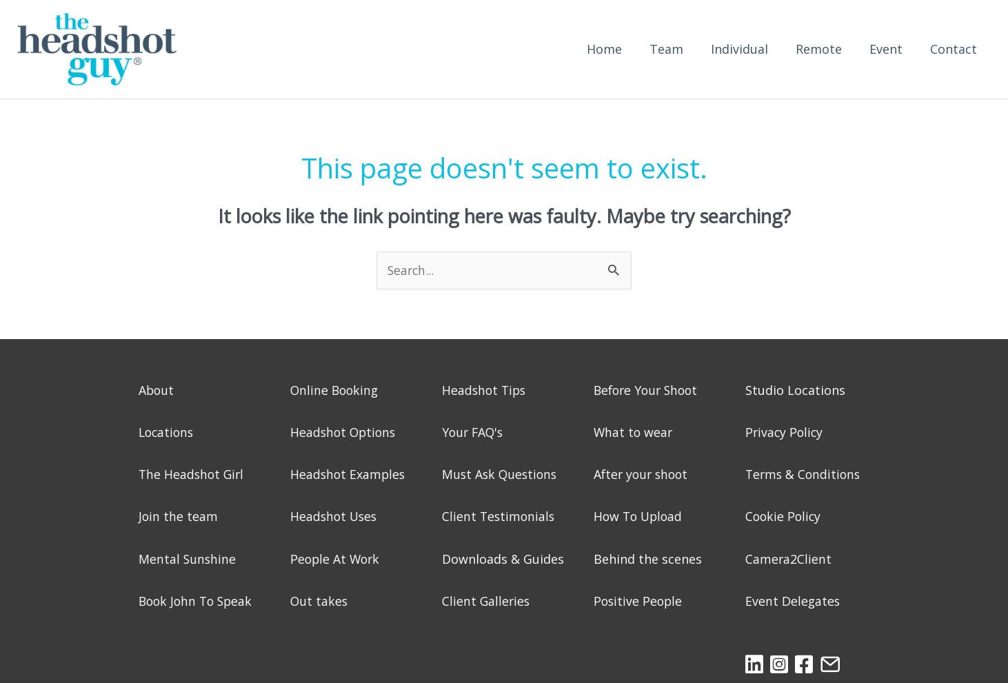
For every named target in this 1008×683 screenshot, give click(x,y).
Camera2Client (788, 559)
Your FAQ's (474, 433)
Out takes (319, 601)
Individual (739, 49)
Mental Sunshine (188, 559)
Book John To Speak (198, 601)
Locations (167, 433)
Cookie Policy (784, 517)
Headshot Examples (348, 475)
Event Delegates (793, 601)
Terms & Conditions (804, 475)
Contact (953, 49)
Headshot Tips (485, 391)
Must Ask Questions (501, 475)
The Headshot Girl (193, 475)
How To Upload (640, 517)
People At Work (336, 559)
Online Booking (335, 391)
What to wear (634, 433)
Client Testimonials (499, 517)
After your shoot (643, 475)
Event (886, 49)
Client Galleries (487, 601)
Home (604, 49)
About (157, 391)
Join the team (179, 517)
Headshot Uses (335, 517)
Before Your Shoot (648, 391)
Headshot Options (344, 433)
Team (666, 49)
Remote (819, 49)
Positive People (639, 601)
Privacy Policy (785, 433)
